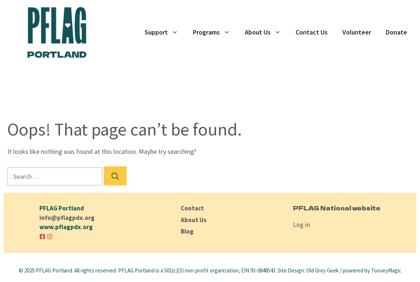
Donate (396, 32)
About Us (266, 32)
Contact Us (312, 32)
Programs (215, 32)
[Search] (115, 175)
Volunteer (356, 32)
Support (165, 32)
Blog (187, 231)
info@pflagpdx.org (67, 218)
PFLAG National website (337, 207)
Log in (301, 224)
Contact (192, 208)
